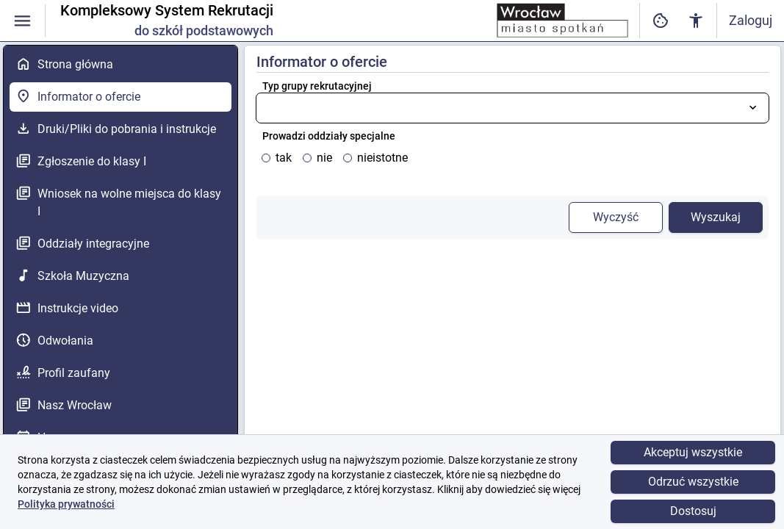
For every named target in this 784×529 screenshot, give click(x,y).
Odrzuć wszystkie (693, 482)
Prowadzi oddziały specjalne (328, 136)
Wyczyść (616, 217)
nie (324, 158)
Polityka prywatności (66, 504)
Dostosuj (693, 511)
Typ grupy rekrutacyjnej (317, 86)
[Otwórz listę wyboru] (753, 108)
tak (284, 158)
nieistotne (382, 158)
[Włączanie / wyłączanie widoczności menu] (22, 20)
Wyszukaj (716, 217)
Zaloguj (750, 20)
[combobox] (512, 108)
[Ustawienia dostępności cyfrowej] (660, 21)
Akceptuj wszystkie (693, 452)
